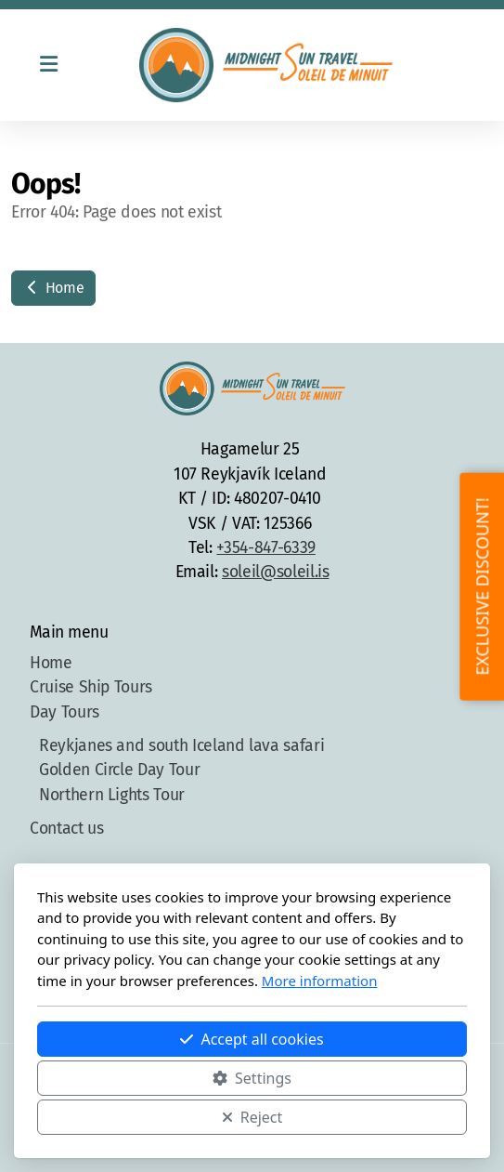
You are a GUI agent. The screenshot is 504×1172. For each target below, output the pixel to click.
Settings (252, 1078)
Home (53, 287)
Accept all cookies (251, 1039)
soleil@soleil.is (275, 572)
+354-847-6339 (265, 548)
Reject (252, 1117)
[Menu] (48, 65)
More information (320, 980)
